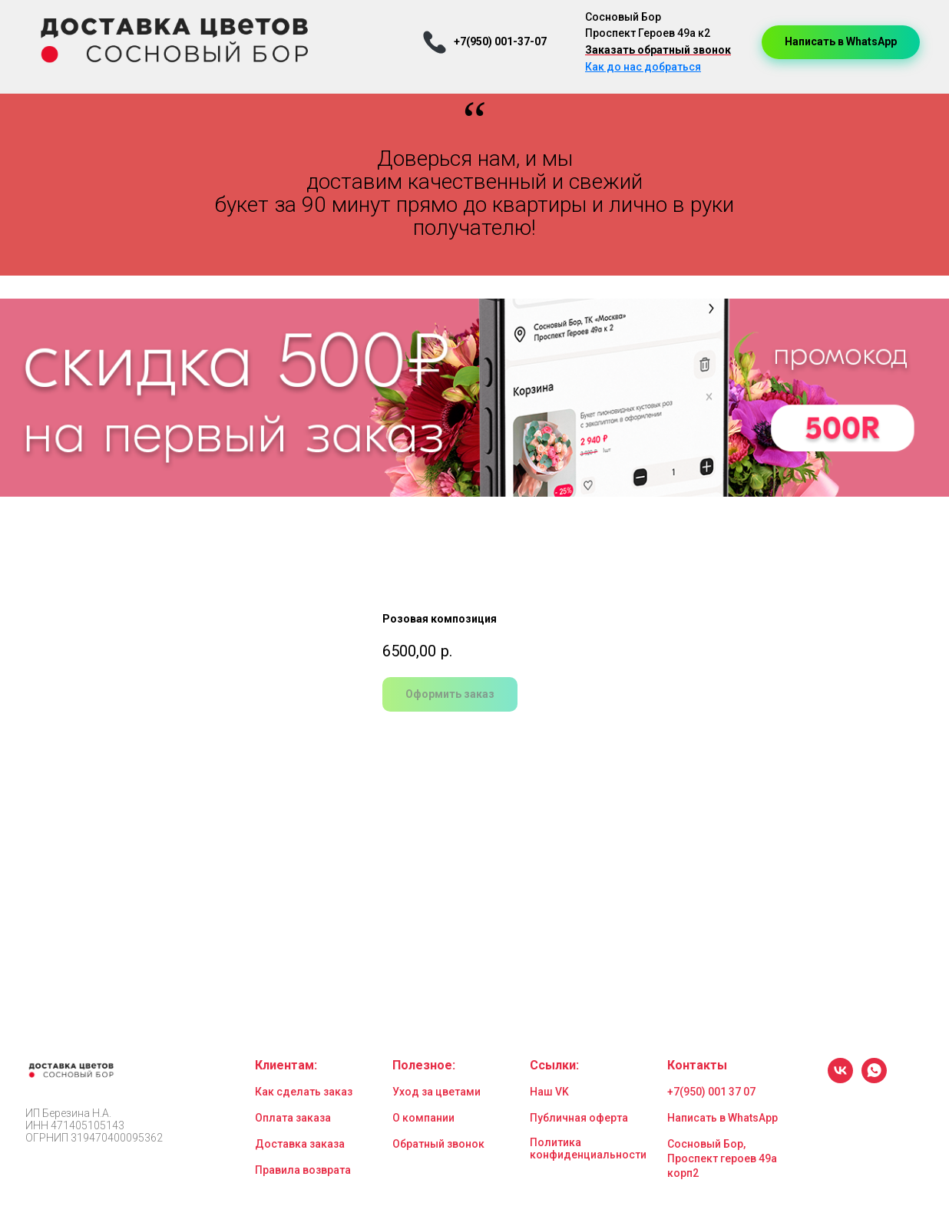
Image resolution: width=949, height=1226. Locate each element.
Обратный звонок (438, 1144)
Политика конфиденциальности (588, 1148)
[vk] (840, 1079)
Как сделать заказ (303, 1092)
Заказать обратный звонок (658, 50)
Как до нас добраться (643, 67)
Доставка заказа (300, 1144)
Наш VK (549, 1092)
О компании (423, 1118)
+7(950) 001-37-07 (500, 41)
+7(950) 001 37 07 (711, 1092)
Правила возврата (303, 1170)
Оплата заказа (293, 1118)
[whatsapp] (874, 1079)
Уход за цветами (436, 1092)
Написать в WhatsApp (722, 1118)
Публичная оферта (579, 1118)
